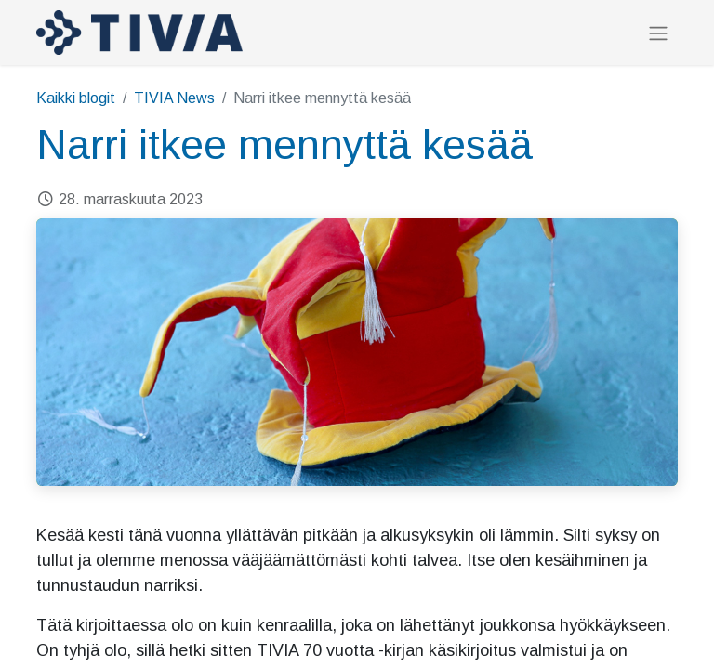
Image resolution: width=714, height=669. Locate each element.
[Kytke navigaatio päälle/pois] (658, 33)
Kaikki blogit (75, 98)
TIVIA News (174, 98)
